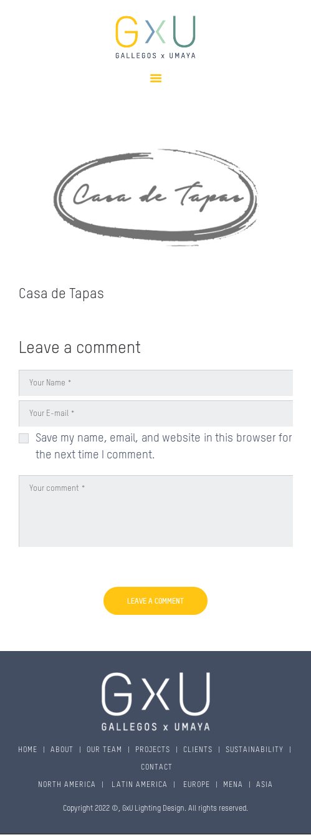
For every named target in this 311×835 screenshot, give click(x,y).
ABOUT (62, 750)
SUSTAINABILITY (255, 750)
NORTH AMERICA (67, 785)
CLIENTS (198, 750)
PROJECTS (152, 750)
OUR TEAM (104, 750)
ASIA (264, 785)
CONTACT (157, 767)
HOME (27, 750)
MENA (233, 785)
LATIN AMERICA (138, 785)
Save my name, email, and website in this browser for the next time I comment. (164, 447)
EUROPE (195, 785)
